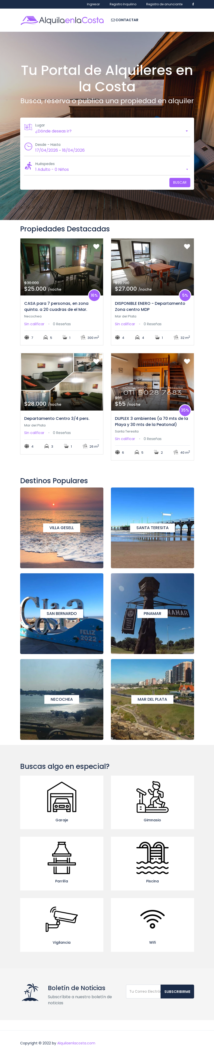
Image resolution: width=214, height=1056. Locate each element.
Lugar (40, 125)
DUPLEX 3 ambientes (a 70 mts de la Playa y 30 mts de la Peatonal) (151, 421)
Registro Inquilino (123, 4)
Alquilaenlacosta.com (76, 1043)
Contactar (124, 19)
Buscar (180, 182)
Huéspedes (45, 163)
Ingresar (93, 4)
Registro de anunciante (164, 4)
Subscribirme (177, 991)
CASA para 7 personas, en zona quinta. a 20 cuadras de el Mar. (56, 306)
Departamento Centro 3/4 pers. (56, 418)
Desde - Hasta (47, 144)
